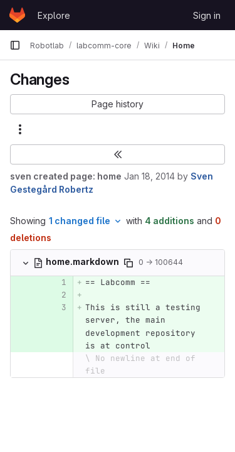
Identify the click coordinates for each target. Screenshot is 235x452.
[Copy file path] (128, 263)
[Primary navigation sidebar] (15, 45)
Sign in (207, 15)
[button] (117, 104)
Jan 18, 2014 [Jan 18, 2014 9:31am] (149, 176)
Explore (54, 15)
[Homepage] (17, 15)
